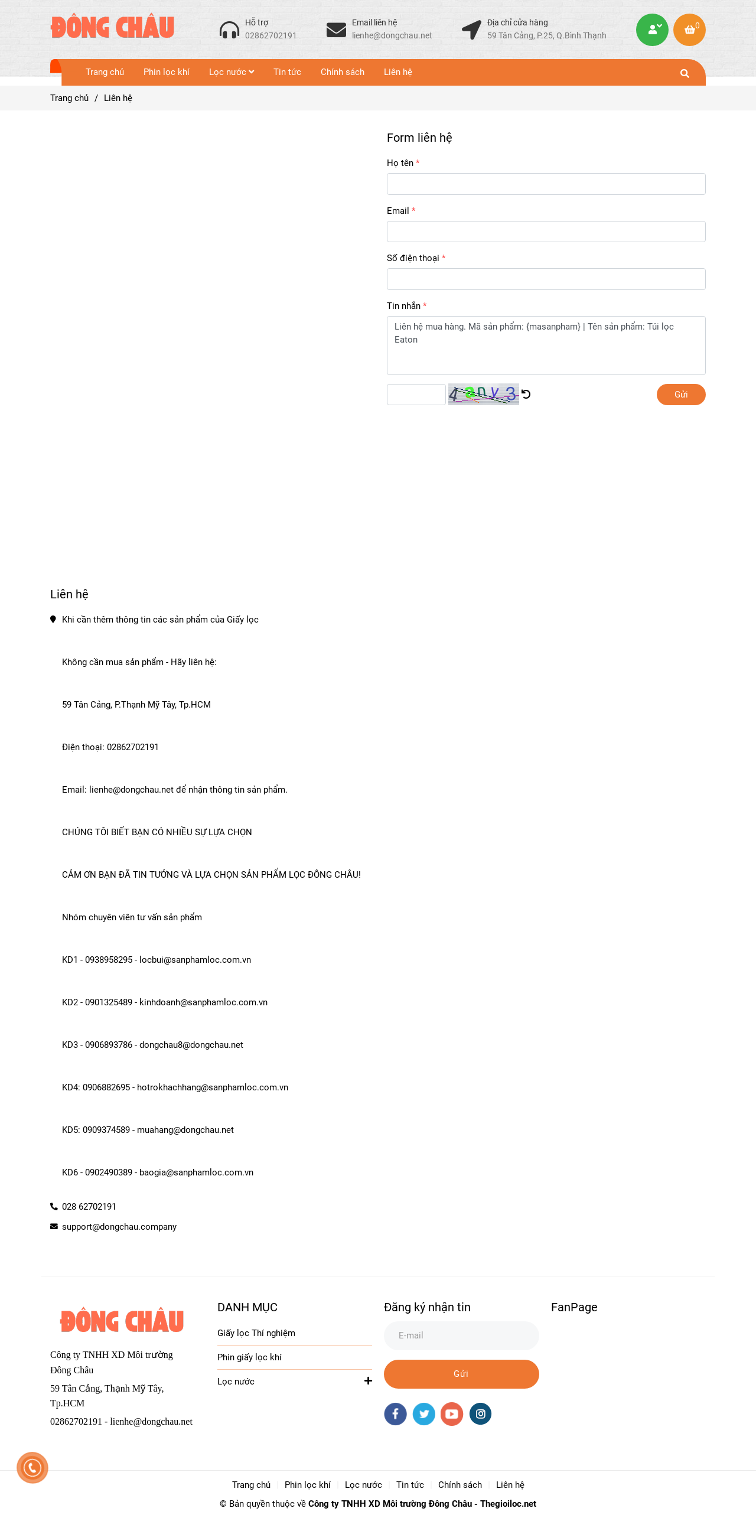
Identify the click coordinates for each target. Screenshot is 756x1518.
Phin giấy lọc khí (249, 1357)
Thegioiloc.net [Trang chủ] (508, 1504)
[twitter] (423, 1414)
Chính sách (342, 72)
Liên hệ (398, 72)
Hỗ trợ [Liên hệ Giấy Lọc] (256, 22)
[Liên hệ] (112, 29)
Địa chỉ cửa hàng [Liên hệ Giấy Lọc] (517, 22)
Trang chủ (105, 72)
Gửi (681, 394)
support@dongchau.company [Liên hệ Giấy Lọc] (119, 1226)
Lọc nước (231, 72)
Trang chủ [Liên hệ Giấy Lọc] (69, 98)
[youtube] (452, 1414)
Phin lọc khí (167, 72)
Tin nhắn (404, 306)
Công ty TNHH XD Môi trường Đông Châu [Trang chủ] (390, 1504)
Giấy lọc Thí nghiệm (256, 1333)
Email (398, 211)
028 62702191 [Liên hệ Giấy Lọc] (89, 1206)
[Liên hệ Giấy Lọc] (229, 29)
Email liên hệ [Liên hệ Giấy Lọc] (374, 22)
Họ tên (400, 163)
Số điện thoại (413, 258)
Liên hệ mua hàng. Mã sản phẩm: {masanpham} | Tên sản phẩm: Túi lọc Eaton (546, 345)
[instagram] (480, 1413)
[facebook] (395, 1414)
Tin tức (287, 72)
